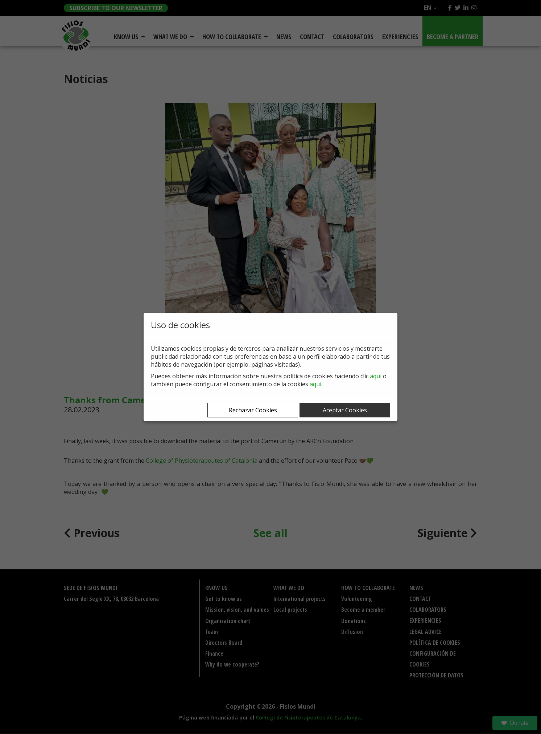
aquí (375, 376)
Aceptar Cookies (345, 410)
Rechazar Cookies (253, 410)
